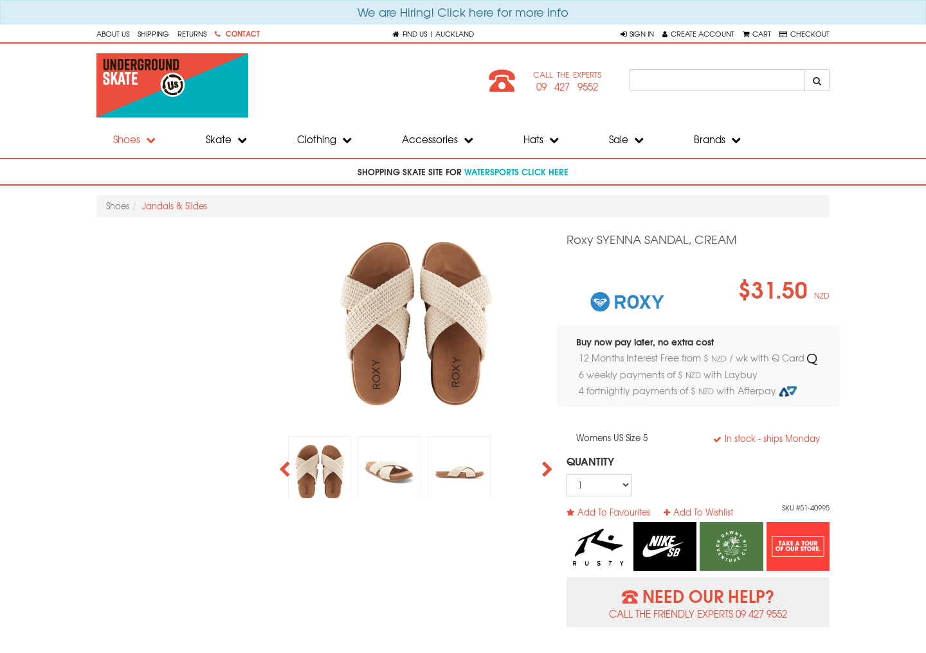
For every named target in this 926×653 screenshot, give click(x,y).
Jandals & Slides (174, 206)
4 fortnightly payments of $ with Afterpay (688, 390)
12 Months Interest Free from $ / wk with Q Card (698, 358)
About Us (112, 33)
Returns (191, 33)
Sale (626, 139)
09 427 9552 (567, 87)
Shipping (153, 33)
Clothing (324, 139)
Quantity (590, 461)
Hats (541, 139)
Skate (226, 139)
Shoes (134, 139)
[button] (637, 33)
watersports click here (516, 171)
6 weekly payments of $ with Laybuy (669, 374)
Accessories (437, 139)
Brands (717, 139)
